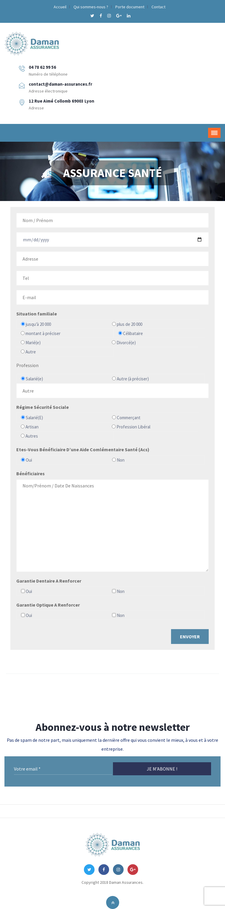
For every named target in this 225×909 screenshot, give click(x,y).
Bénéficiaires (30, 473)
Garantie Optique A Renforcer (48, 605)
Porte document (129, 6)
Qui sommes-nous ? (91, 6)
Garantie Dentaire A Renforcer (48, 581)
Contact (158, 6)
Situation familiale (36, 314)
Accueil (60, 6)
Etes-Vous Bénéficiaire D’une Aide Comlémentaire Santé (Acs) (82, 449)
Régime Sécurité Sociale (42, 407)
